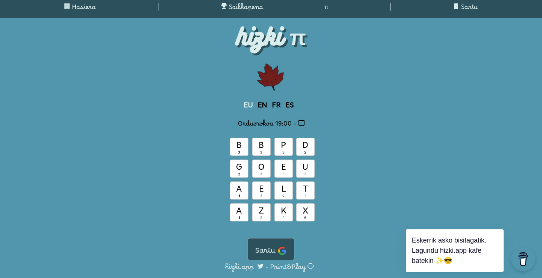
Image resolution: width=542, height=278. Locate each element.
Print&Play (292, 269)
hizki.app (239, 269)
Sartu (465, 9)
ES (289, 107)
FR (276, 107)
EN (262, 107)
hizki (259, 37)
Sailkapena (242, 9)
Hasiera (80, 9)
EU (248, 107)
